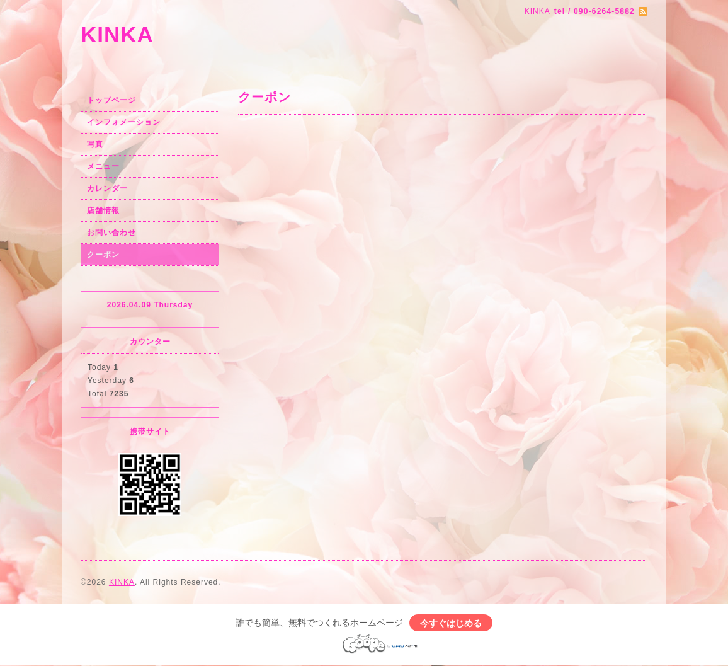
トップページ (111, 100)
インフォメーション (124, 122)
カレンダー (107, 188)
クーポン (103, 254)
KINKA (117, 34)
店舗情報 (103, 210)
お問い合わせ (111, 232)
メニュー (103, 166)
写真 (95, 144)
